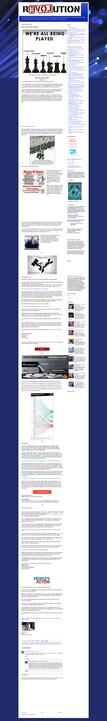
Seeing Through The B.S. (73, 107)
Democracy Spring (72, 65)
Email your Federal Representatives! (76, 68)
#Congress (35, 642)
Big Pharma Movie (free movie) (75, 51)
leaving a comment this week (46, 229)
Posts (70, 295)
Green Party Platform (73, 72)
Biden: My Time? (77, 313)
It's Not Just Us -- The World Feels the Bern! (79, 322)
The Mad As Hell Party (77, 174)
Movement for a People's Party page (76, 89)
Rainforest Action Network (26, 383)
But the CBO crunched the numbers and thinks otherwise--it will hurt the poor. (41, 131)
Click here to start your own (49, 342)
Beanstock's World (72, 50)
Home (42, 712)
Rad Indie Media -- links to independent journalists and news (76, 101)
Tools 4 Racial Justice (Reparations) (75, 121)
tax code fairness (54, 643)
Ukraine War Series (72, 27)
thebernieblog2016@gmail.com (73, 208)
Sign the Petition (42, 492)
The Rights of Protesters (73, 119)
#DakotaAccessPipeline (42, 642)
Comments (71, 297)
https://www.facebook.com (75, 223)
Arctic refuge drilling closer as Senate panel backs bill (32, 500)
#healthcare (59, 642)
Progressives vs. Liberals (73, 99)
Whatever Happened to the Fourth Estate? (79, 365)
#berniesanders (27, 642)
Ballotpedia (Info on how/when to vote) (76, 48)
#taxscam (34, 643)
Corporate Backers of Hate (74, 64)
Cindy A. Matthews (32, 661)
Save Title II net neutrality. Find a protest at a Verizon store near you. (35, 306)
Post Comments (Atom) (31, 714)
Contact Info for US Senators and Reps (76, 62)
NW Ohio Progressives (73, 93)
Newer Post (24, 712)
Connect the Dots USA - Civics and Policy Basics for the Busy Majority (77, 60)
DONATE (42, 349)
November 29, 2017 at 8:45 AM (33, 651)
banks (43, 643)
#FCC (55, 642)
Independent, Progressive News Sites (76, 76)
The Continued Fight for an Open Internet (77, 112)
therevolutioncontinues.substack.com (74, 167)
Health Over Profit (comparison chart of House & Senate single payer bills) (76, 75)
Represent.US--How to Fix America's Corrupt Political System (76, 104)
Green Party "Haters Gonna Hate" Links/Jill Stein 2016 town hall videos (77, 40)
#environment (49, 642)
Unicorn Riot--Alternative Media (75, 122)
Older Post (61, 712)
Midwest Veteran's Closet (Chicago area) (76, 84)
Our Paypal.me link (71, 163)
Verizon (58, 643)
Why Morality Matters (78, 382)
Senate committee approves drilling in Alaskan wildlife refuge (34, 502)
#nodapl (30, 643)
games (46, 643)
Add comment (25, 674)
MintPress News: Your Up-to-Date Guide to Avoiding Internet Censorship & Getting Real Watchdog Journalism (77, 87)
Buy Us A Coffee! (70, 161)
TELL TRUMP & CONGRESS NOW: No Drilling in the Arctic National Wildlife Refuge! (41, 460)
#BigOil (32, 642)
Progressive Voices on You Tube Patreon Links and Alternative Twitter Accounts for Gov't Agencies (77, 34)
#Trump (37, 643)
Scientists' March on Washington (75, 105)
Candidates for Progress (73, 53)
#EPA (53, 642)
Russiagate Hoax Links (73, 32)
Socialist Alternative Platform (74, 108)
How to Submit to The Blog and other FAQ (77, 29)
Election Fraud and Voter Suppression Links (77, 30)
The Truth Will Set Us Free (79, 356)
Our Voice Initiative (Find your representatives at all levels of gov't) (75, 96)
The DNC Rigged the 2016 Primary (75, 114)
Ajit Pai (41, 643)
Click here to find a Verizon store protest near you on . (34, 288)
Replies (27, 658)
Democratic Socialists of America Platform (77, 67)
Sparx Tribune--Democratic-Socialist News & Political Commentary (77, 111)
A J (25, 651)
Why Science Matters (78, 348)
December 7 (37, 230)
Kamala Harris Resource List (74, 80)
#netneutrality (26, 643)
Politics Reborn (71, 97)
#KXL (23, 643)
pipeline (49, 643)
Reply (26, 656)
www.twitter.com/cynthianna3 (73, 232)
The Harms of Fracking (73, 115)
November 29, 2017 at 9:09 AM (43, 661)
